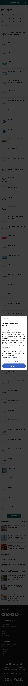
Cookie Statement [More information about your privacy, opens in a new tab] (12, 357)
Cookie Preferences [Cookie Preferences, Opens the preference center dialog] (14, 361)
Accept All (14, 366)
